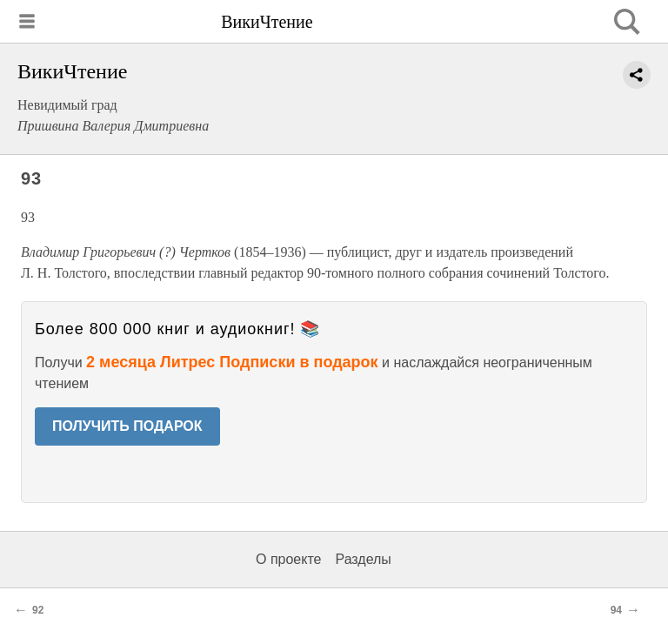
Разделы (363, 559)
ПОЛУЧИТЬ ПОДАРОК (127, 426)
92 (37, 610)
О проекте (288, 559)
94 (616, 610)
